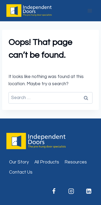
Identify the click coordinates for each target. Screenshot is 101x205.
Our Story (19, 162)
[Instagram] (71, 191)
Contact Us (21, 172)
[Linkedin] (89, 191)
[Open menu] (90, 10)
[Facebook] (54, 191)
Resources (75, 162)
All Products (46, 162)
